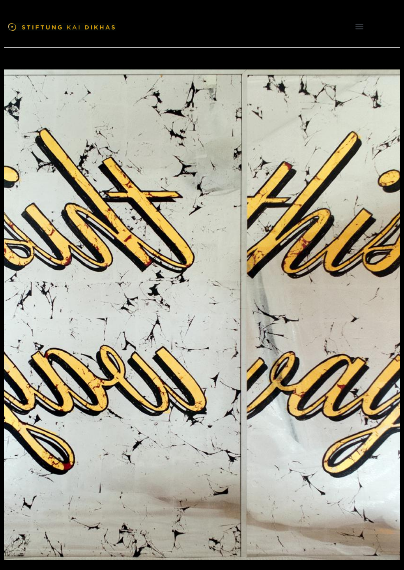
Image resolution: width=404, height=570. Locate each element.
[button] (359, 26)
